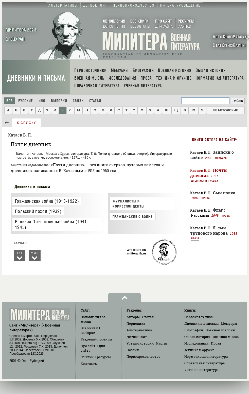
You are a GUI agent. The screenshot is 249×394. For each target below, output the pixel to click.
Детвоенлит (137, 336)
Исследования (196, 343)
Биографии (193, 330)
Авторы (133, 317)
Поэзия (133, 350)
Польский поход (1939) (38, 211)
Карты (161, 343)
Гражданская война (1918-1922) (47, 201)
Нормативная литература (206, 356)
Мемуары (221, 158)
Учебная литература (201, 369)
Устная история (140, 343)
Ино (42, 101)
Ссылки (96, 357)
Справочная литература (204, 363)
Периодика (136, 323)
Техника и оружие (199, 350)
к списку (26, 123)
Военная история (220, 330)
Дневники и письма (36, 78)
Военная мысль (226, 336)
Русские (25, 101)
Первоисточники (199, 317)
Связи (78, 101)
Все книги (90, 330)
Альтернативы (139, 330)
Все (9, 101)
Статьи (95, 101)
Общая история (197, 336)
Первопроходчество (143, 356)
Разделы (96, 339)
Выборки (59, 101)
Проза (206, 197)
